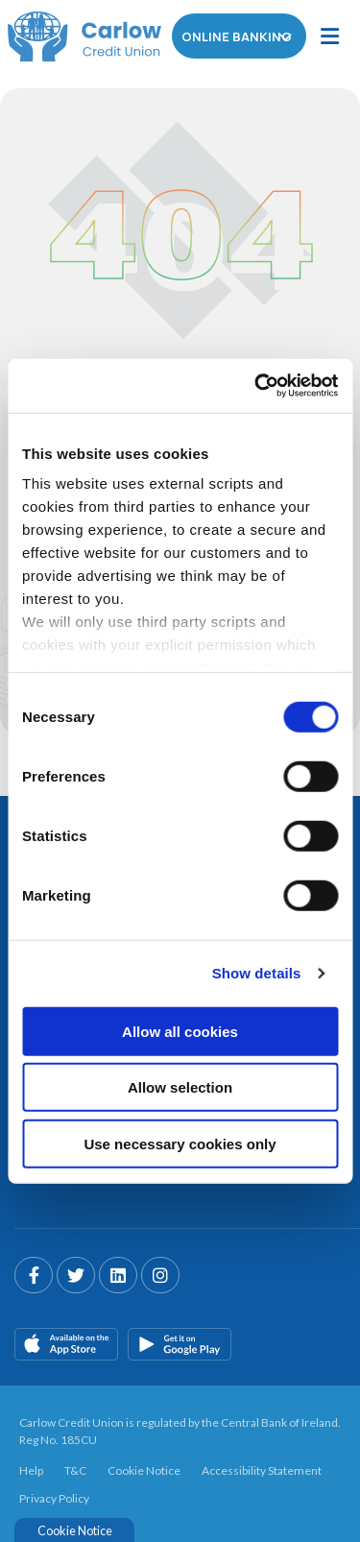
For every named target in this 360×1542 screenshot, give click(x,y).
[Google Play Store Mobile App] (179, 1340)
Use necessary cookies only (180, 1143)
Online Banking (240, 36)
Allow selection (180, 1087)
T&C (75, 1467)
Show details (256, 973)
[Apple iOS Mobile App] (66, 1340)
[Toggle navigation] (330, 37)
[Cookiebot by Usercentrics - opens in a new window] (256, 385)
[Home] (77, 36)
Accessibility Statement (262, 1467)
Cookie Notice (144, 1467)
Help (31, 1467)
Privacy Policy (54, 1494)
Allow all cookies (180, 1031)
